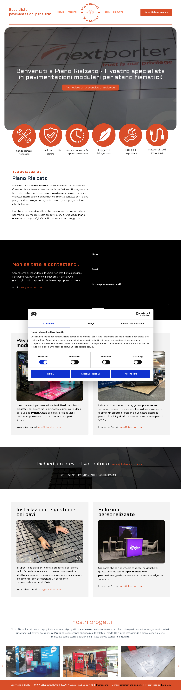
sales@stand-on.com (30, 287)
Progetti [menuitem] (72, 12)
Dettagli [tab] (90, 323)
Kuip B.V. (166, 685)
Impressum (102, 685)
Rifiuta (50, 374)
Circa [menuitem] (107, 12)
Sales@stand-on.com (156, 12)
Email (96, 269)
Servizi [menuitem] (60, 12)
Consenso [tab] (48, 323)
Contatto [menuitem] (118, 12)
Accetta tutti (131, 374)
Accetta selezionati (90, 374)
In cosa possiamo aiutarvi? (107, 284)
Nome (96, 254)
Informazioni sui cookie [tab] (132, 323)
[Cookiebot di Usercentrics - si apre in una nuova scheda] (138, 314)
